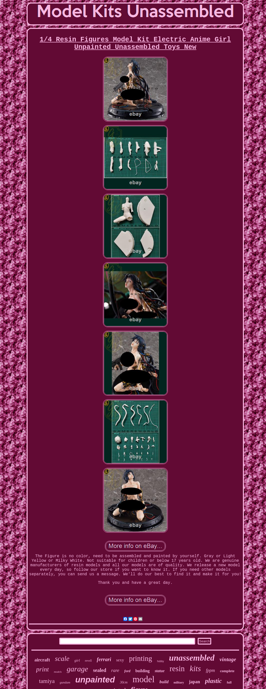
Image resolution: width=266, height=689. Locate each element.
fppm (210, 670)
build (164, 681)
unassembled (192, 657)
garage (77, 669)
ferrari (104, 659)
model (143, 679)
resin (177, 668)
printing (140, 658)
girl (77, 660)
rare (115, 670)
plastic (213, 680)
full (229, 682)
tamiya (47, 681)
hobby (160, 661)
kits (195, 668)
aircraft (42, 659)
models (58, 671)
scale (62, 658)
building (142, 671)
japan (194, 681)
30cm (123, 682)
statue (160, 671)
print (42, 669)
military (179, 682)
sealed (99, 670)
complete (227, 671)
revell (88, 660)
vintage (228, 659)
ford (127, 671)
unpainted (95, 679)
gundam (65, 682)
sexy (120, 660)
